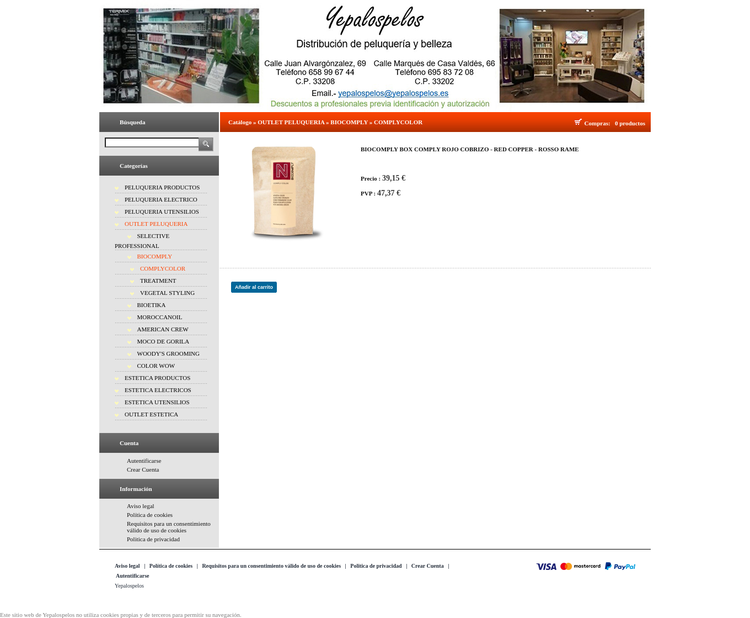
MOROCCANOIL (160, 317)
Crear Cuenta (143, 469)
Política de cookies (150, 514)
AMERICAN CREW (163, 329)
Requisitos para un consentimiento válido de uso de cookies (169, 527)
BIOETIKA (151, 305)
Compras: (599, 123)
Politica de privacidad (153, 539)
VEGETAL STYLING (167, 292)
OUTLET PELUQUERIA (156, 223)
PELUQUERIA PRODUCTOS (162, 187)
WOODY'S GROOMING (168, 353)
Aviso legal (140, 506)
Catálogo (239, 122)
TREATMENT (158, 280)
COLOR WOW (156, 365)
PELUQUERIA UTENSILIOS (162, 211)
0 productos (630, 123)
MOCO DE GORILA (163, 341)
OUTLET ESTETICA (151, 414)
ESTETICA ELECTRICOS (158, 390)
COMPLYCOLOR (162, 268)
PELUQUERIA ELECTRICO (161, 199)
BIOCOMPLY (155, 256)
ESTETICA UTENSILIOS (157, 402)
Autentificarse (144, 460)
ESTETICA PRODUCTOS (157, 377)
